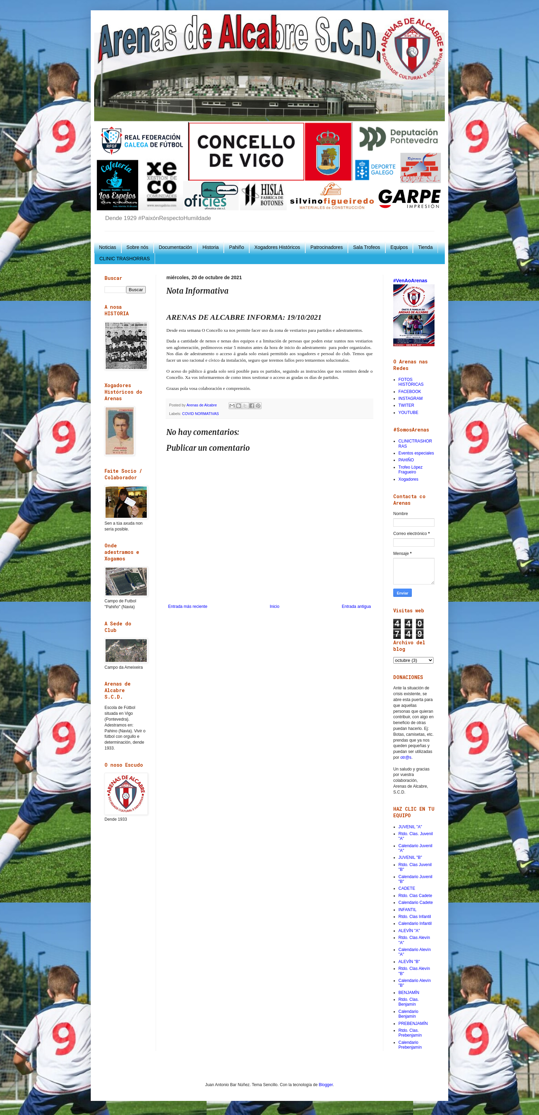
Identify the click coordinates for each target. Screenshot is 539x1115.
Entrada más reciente (187, 606)
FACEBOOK (409, 391)
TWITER (406, 405)
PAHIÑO (406, 460)
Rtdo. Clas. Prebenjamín (410, 1033)
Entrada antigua (356, 606)
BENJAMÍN (408, 992)
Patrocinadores (326, 247)
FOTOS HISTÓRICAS (411, 382)
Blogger (326, 1084)
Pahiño (236, 247)
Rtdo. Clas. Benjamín (408, 1002)
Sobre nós (137, 247)
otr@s (405, 757)
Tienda (425, 247)
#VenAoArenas (410, 280)
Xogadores (408, 479)
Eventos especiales (416, 453)
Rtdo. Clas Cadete (415, 895)
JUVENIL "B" (410, 857)
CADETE (406, 888)
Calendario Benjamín (408, 1014)
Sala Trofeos (366, 247)
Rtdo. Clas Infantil (414, 916)
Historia (210, 247)
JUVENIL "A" (410, 826)
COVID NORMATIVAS (200, 414)
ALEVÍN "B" (409, 961)
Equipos (399, 247)
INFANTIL (407, 909)
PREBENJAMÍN (413, 1023)
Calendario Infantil (415, 923)
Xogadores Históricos (277, 247)
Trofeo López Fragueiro (410, 469)
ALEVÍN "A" (409, 930)
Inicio (274, 606)
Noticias (107, 247)
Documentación (175, 247)
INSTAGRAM (410, 398)
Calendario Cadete (415, 902)
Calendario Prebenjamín (410, 1045)
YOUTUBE (408, 412)
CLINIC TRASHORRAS (124, 258)
